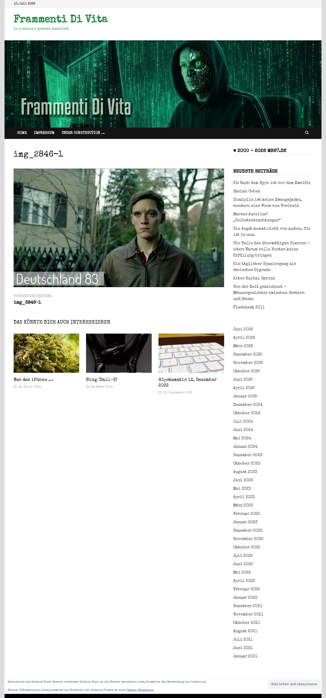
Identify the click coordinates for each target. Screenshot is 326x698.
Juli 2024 (243, 422)
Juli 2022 (243, 556)
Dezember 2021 (247, 606)
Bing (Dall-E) (101, 380)
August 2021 (245, 631)
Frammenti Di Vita (61, 20)
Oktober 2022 (246, 547)
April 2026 (244, 338)
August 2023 (245, 472)
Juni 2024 (243, 430)
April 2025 (244, 388)
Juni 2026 (243, 329)
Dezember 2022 (247, 531)
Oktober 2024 (246, 413)
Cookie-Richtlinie (140, 690)
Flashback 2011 (249, 307)
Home (22, 133)
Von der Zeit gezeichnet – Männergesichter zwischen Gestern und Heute (268, 293)
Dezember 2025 (247, 355)
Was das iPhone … (33, 380)
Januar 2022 (245, 598)
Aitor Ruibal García (254, 278)
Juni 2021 (243, 648)
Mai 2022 (242, 573)
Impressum (44, 133)
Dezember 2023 (247, 455)
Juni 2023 (243, 480)
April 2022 (244, 581)
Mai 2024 (242, 438)
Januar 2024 (245, 447)
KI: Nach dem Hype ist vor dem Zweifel (272, 183)
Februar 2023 (246, 514)
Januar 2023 (245, 522)
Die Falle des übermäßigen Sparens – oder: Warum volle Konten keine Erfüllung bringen (271, 249)
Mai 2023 (242, 489)
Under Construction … (83, 133)
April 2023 (244, 497)
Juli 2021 (243, 640)
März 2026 (243, 346)
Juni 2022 (243, 564)
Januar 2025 (245, 397)
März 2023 (243, 506)
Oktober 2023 (246, 464)
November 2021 (248, 615)
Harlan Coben (246, 191)
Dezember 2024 (248, 405)
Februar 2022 (246, 589)
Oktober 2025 (246, 371)
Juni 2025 (243, 380)
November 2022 (248, 539)
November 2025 (248, 363)
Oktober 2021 (246, 623)
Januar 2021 (245, 656)
